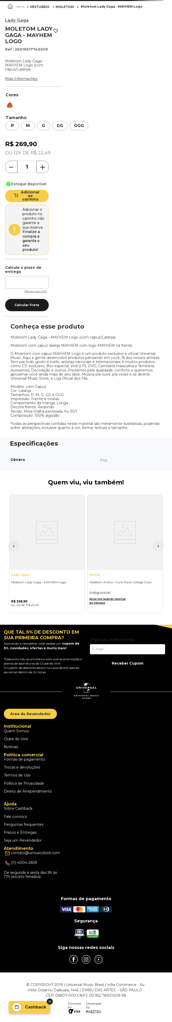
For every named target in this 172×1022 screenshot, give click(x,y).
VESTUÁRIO (40, 7)
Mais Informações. (21, 78)
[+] (42, 167)
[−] (11, 167)
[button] (12, 125)
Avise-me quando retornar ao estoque (107, 601)
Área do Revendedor (30, 714)
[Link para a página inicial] (17, 6)
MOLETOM (65, 7)
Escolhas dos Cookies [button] (25, 799)
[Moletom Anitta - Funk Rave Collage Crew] (125, 554)
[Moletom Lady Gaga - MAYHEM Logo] (46, 554)
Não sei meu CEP (35, 291)
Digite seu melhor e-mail (112, 639)
